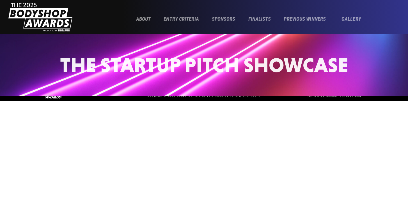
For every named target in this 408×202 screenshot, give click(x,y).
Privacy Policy (351, 98)
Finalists (259, 19)
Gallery (351, 19)
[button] (306, 19)
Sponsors (223, 19)
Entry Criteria (181, 19)
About (143, 19)
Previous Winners (304, 19)
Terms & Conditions (322, 98)
